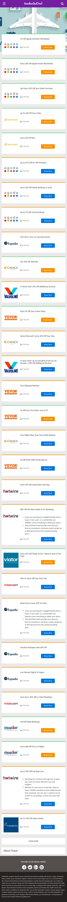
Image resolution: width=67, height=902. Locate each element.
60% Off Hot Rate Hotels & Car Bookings (37, 509)
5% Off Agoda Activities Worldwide (34, 39)
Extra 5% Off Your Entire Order (33, 311)
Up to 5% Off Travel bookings (32, 212)
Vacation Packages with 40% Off (33, 647)
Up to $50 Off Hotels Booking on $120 (36, 187)
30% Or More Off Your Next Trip (33, 578)
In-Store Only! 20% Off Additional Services (37, 286)
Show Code (48, 47)
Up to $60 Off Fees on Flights (32, 746)
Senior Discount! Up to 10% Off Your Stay (37, 336)
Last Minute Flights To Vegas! (32, 672)
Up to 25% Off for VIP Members (33, 162)
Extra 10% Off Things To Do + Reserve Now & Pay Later (40, 554)
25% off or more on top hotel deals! (35, 237)
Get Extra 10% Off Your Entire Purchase (36, 88)
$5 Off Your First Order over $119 (34, 410)
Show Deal (48, 171)
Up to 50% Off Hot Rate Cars (32, 771)
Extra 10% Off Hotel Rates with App (35, 484)
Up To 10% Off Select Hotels (31, 818)
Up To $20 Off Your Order (30, 113)
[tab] (33, 850)
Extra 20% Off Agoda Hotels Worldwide (36, 63)
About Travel (11, 850)
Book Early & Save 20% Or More (33, 603)
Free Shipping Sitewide (29, 385)
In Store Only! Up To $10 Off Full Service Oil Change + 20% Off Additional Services (38, 362)
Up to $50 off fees (27, 138)
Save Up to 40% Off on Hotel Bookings (36, 697)
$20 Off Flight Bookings (30, 722)
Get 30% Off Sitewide (29, 261)
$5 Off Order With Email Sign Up (33, 460)
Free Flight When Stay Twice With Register (38, 435)
